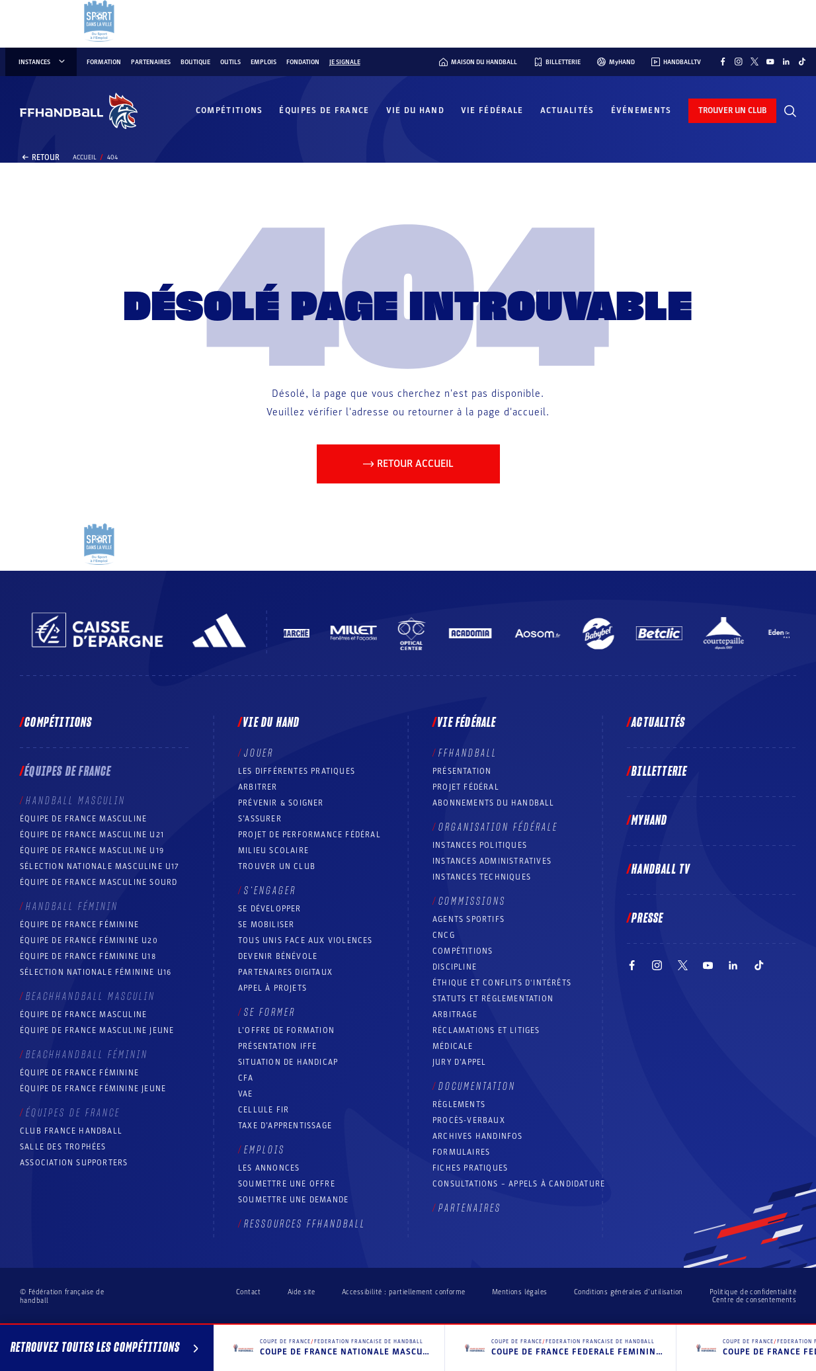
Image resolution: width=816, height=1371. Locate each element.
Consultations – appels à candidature (518, 1183)
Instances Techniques (481, 877)
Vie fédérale (492, 110)
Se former (270, 1012)
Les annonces (269, 1168)
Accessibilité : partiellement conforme (404, 1292)
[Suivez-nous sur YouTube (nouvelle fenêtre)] (770, 61)
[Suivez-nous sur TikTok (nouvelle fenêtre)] (802, 61)
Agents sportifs (468, 919)
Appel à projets (272, 988)
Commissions (472, 901)
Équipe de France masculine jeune (97, 1030)
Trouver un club (276, 866)
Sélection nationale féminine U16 (95, 972)
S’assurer (260, 818)
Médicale (452, 1046)
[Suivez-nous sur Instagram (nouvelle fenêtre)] (739, 61)
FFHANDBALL (467, 753)
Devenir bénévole (277, 956)
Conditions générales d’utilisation (628, 1292)
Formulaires (461, 1152)
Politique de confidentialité (753, 1292)
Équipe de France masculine (83, 818)
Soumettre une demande (293, 1199)
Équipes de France (324, 110)
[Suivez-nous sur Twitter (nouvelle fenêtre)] (754, 61)
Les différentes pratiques (296, 771)
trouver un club (732, 110)
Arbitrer (258, 787)
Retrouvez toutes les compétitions (107, 1349)
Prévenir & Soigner (281, 803)
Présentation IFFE (277, 1046)
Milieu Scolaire (273, 850)
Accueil (85, 157)
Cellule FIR (263, 1109)
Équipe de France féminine (79, 924)
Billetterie (659, 771)
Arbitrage (454, 1014)
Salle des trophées (63, 1146)
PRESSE (647, 918)
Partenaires (151, 62)
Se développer (270, 908)
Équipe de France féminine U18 (88, 956)
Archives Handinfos (477, 1136)
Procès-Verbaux (468, 1120)
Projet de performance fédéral (309, 834)
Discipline (454, 967)
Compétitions (229, 110)
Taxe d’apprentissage (285, 1125)
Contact (248, 1292)
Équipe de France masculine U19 (92, 850)
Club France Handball (71, 1131)
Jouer (259, 753)
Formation (104, 62)
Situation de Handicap (288, 1062)
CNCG (443, 935)
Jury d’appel (459, 1062)
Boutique (195, 62)
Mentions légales (520, 1292)
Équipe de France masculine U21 (92, 834)
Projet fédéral (465, 787)
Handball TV (661, 869)
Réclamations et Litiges (486, 1030)
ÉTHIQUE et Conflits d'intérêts (501, 982)
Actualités (567, 110)
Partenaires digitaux (285, 972)
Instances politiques (479, 845)
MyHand (649, 820)
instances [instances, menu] (43, 62)
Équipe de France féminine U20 (89, 940)
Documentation (477, 1086)
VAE (245, 1094)
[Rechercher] (790, 111)
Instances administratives (491, 861)
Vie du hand (415, 110)
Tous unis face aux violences (305, 940)
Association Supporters (74, 1162)
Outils (230, 62)
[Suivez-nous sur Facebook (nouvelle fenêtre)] (723, 61)
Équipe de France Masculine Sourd (98, 882)
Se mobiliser (266, 924)
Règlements (458, 1104)
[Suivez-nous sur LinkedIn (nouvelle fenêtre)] (786, 61)
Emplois (263, 62)
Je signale (344, 62)
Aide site (301, 1292)
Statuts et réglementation (492, 998)
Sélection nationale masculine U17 (100, 866)
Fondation (302, 62)
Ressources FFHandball (305, 1224)
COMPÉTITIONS (462, 951)
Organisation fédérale (498, 827)
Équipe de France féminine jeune (93, 1088)
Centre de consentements (754, 1300)
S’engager (270, 891)
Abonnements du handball (493, 803)
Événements (641, 110)
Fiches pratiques (470, 1168)
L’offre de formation (286, 1030)
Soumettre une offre (286, 1183)
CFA (246, 1078)
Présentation (461, 771)
